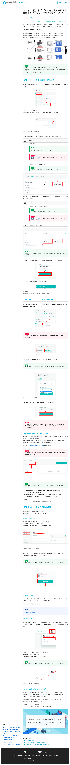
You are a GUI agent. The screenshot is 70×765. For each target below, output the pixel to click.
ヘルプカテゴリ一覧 (29, 755)
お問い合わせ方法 (63, 2)
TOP (24, 740)
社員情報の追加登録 (31, 612)
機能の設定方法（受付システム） (42, 744)
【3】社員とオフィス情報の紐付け (11, 735)
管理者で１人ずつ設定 (9, 737)
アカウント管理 (30, 740)
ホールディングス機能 (35, 157)
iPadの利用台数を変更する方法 (36, 446)
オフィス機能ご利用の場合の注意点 (12, 744)
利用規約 (38, 755)
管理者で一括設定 (8, 740)
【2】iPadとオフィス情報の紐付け (11, 729)
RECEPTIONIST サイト (29, 758)
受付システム (30, 744)
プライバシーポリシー (47, 755)
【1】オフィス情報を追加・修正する (11, 727)
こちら (31, 72)
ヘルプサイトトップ (18, 755)
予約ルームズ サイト (41, 758)
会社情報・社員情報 (40, 742)
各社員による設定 (8, 742)
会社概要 (56, 755)
